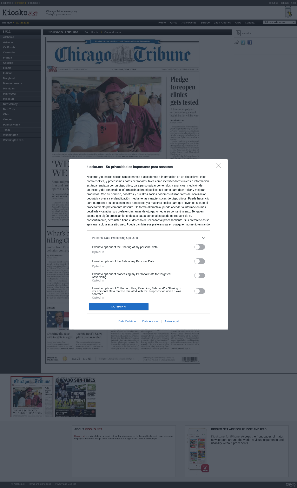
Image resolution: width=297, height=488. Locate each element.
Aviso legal (172, 321)
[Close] (220, 167)
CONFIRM (118, 306)
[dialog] (148, 244)
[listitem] (148, 238)
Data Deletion (127, 321)
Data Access (150, 321)
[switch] (199, 247)
